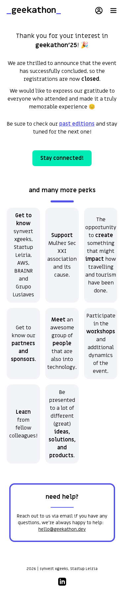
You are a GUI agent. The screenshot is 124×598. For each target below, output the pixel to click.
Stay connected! (62, 158)
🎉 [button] (85, 45)
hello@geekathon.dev (62, 529)
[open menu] (113, 11)
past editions (77, 124)
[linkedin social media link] (62, 581)
